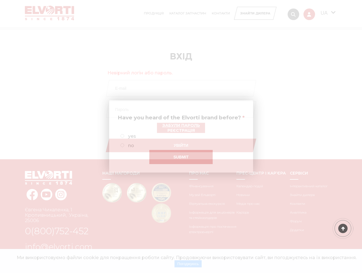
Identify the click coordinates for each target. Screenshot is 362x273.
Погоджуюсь (188, 264)
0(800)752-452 (57, 231)
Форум (296, 221)
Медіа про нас (248, 203)
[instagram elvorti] (61, 194)
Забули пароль (181, 125)
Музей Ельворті (202, 195)
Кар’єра (242, 212)
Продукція (154, 13)
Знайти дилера (302, 195)
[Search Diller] (255, 13)
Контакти (221, 13)
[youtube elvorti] (46, 194)
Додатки (297, 230)
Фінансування (201, 186)
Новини (243, 195)
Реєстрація (181, 130)
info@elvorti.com (58, 246)
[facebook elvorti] (32, 194)
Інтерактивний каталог (308, 186)
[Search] (293, 14)
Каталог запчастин (187, 13)
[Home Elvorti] (49, 10)
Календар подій (249, 186)
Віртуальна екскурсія (207, 203)
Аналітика (298, 212)
